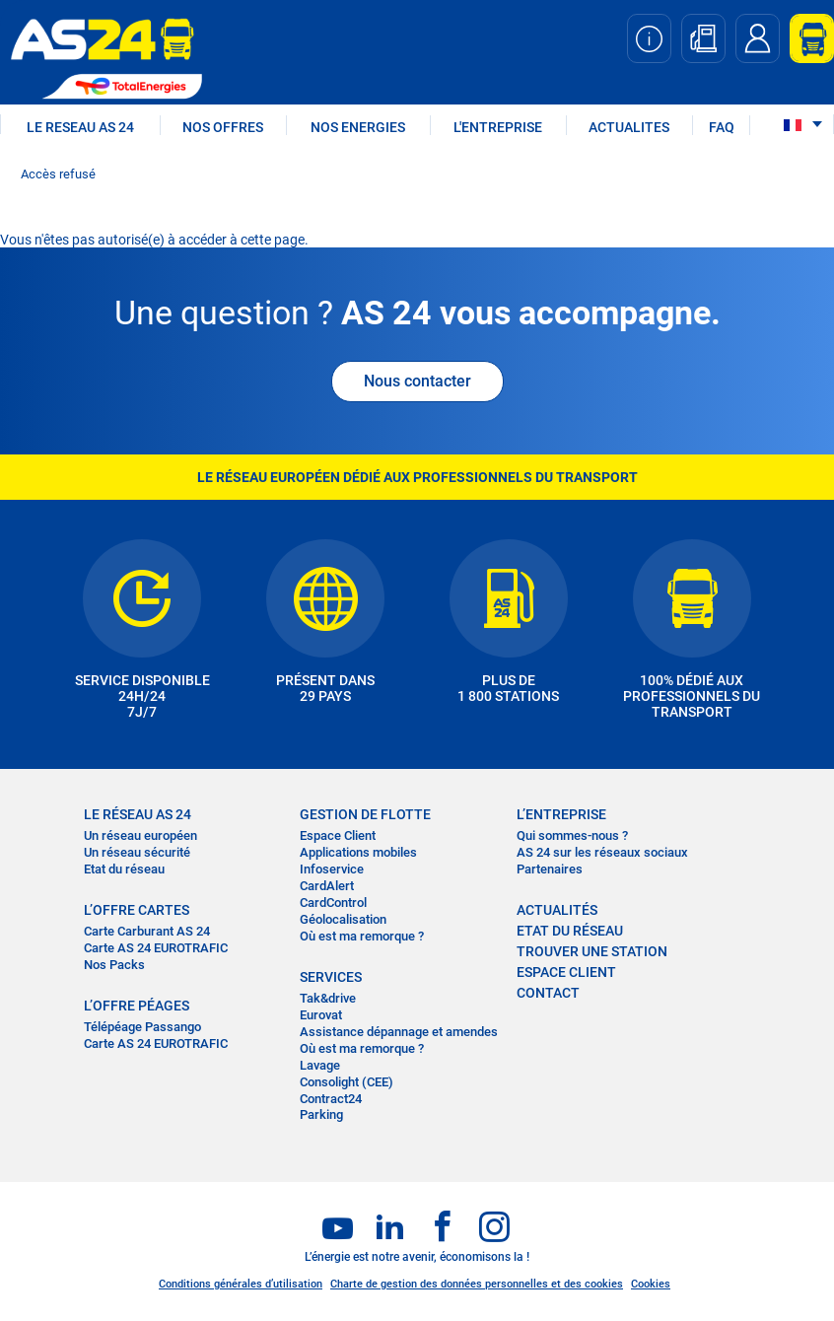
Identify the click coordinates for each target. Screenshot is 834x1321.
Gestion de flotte (365, 814)
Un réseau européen (140, 835)
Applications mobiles (358, 852)
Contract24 (331, 1098)
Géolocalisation (343, 919)
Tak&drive (328, 998)
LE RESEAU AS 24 (80, 127)
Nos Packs (114, 964)
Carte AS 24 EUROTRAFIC (156, 947)
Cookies (650, 1284)
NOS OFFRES (222, 127)
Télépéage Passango (142, 1026)
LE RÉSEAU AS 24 (137, 814)
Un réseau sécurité (137, 852)
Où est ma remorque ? (362, 936)
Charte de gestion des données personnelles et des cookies (476, 1284)
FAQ (721, 127)
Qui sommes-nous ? (572, 835)
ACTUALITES (629, 127)
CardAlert (327, 885)
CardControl (333, 902)
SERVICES (331, 977)
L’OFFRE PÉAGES (136, 1005)
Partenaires (550, 869)
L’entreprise (561, 814)
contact (548, 993)
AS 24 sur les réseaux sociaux (602, 852)
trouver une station (592, 951)
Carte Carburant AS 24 (147, 931)
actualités (557, 910)
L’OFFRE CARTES (136, 910)
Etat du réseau (124, 869)
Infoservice (332, 869)
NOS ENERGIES (358, 127)
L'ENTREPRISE (497, 127)
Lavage (320, 1065)
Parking (321, 1114)
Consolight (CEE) (346, 1082)
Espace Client (338, 835)
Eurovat (321, 1015)
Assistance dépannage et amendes (399, 1031)
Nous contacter (417, 381)
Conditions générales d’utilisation (240, 1284)
